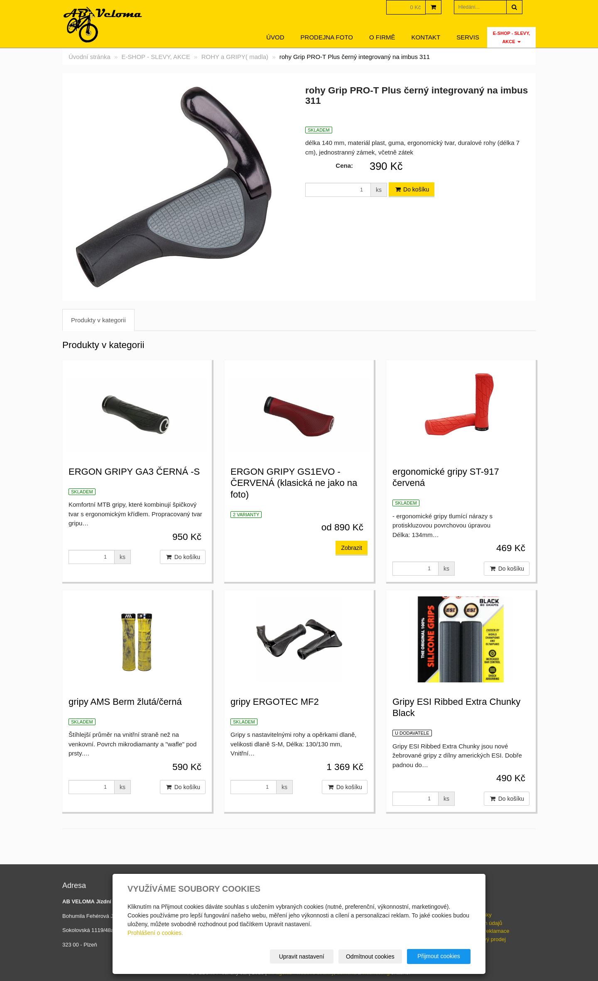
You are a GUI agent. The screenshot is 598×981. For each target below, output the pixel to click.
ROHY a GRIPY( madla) (234, 56)
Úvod (275, 37)
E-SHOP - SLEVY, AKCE (511, 37)
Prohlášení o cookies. (155, 932)
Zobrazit (351, 547)
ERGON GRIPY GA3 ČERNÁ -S (134, 471)
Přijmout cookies (438, 956)
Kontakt (426, 37)
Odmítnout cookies (370, 956)
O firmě (382, 37)
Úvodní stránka (89, 56)
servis (467, 37)
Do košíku (411, 189)
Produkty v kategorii (98, 320)
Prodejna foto (327, 37)
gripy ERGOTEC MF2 (274, 702)
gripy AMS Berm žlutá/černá (125, 702)
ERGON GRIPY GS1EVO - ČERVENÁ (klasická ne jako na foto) (293, 483)
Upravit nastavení (301, 956)
